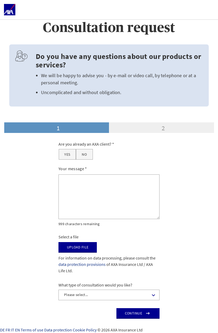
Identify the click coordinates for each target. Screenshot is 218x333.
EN (18, 329)
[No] (84, 154)
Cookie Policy (85, 329)
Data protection (58, 329)
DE (3, 329)
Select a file (68, 236)
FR (8, 329)
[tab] (56, 127)
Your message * (72, 168)
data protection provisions (82, 264)
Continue (133, 313)
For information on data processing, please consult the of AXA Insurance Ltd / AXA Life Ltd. (107, 264)
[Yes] (67, 154)
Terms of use (32, 329)
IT (13, 329)
